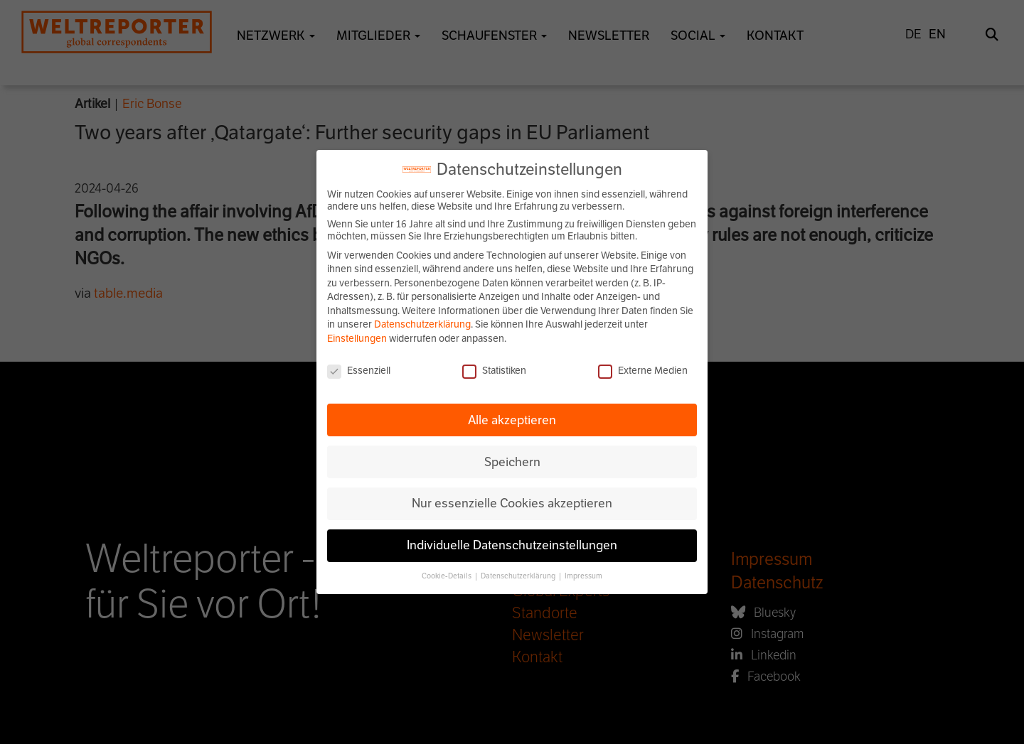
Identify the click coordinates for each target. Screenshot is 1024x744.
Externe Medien (643, 371)
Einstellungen (357, 339)
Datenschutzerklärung (422, 324)
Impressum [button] (583, 576)
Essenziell (358, 371)
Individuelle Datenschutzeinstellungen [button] (512, 545)
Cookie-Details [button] (447, 576)
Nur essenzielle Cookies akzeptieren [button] (512, 503)
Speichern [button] (512, 462)
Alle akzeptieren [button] (512, 420)
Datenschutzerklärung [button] (519, 576)
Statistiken (494, 371)
